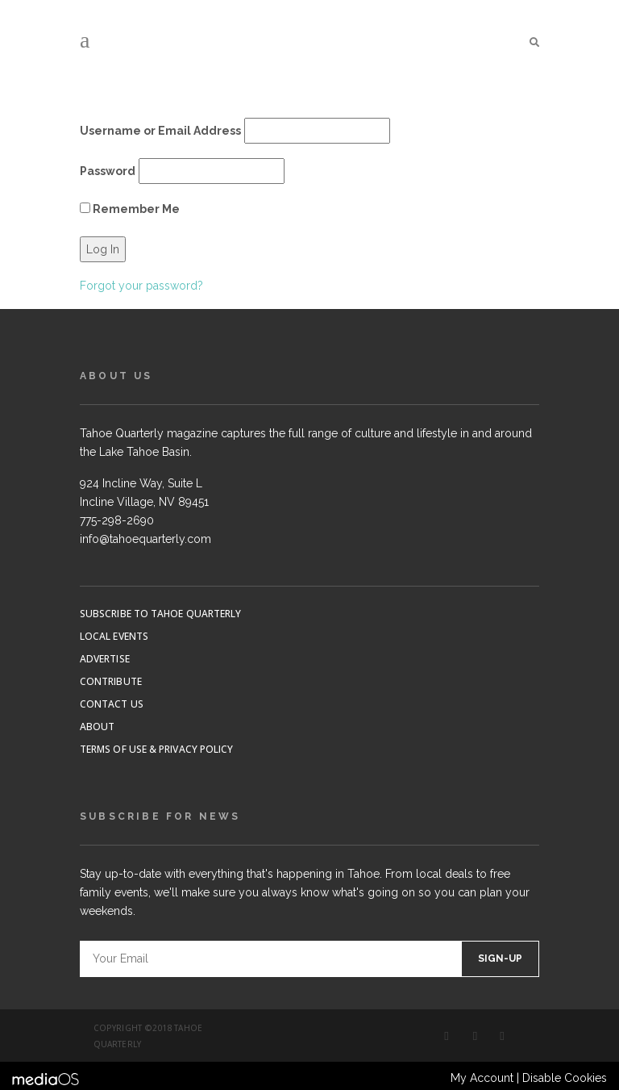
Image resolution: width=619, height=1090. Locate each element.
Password (107, 171)
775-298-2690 (117, 520)
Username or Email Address (160, 130)
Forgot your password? (141, 285)
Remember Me (130, 209)
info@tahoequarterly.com (145, 538)
